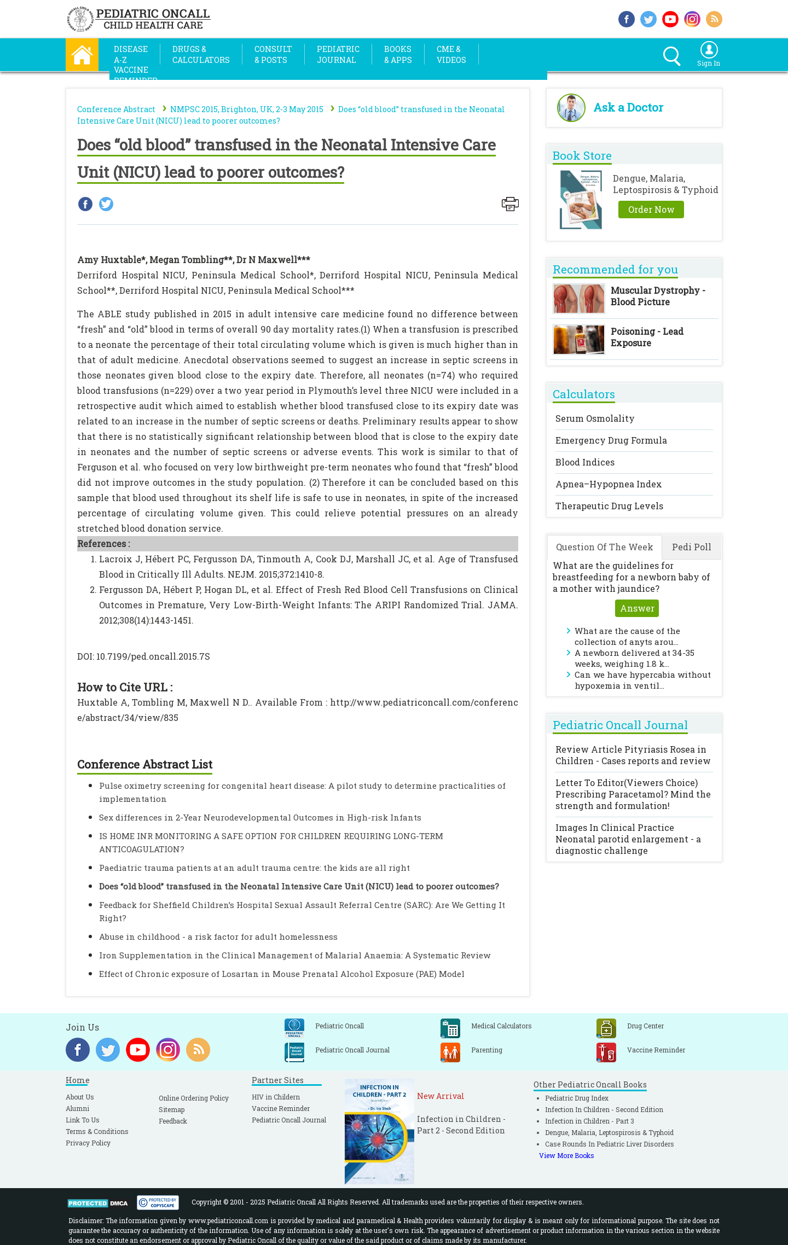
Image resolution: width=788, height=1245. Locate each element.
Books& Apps (398, 54)
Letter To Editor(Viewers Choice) (633, 794)
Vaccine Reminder (281, 1108)
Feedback (173, 1120)
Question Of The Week (604, 546)
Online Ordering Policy (194, 1097)
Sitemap (171, 1109)
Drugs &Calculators (201, 54)
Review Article (633, 754)
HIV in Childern (276, 1096)
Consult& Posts (273, 54)
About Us (80, 1096)
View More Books (566, 1155)
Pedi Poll (691, 546)
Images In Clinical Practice (628, 839)
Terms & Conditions (97, 1131)
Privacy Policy (88, 1142)
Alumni (77, 1108)
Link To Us (83, 1119)
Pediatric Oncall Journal (289, 1119)
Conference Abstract (116, 109)
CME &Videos (451, 54)
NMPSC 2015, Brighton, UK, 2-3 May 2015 (246, 109)
